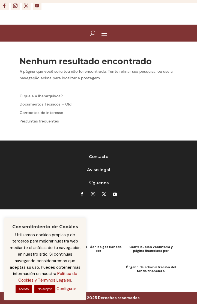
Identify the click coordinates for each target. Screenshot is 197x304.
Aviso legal (98, 169)
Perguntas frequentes (39, 121)
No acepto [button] (45, 289)
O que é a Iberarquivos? (41, 95)
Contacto (98, 156)
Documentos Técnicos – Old (45, 104)
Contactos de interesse (41, 112)
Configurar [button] (66, 288)
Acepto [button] (24, 289)
